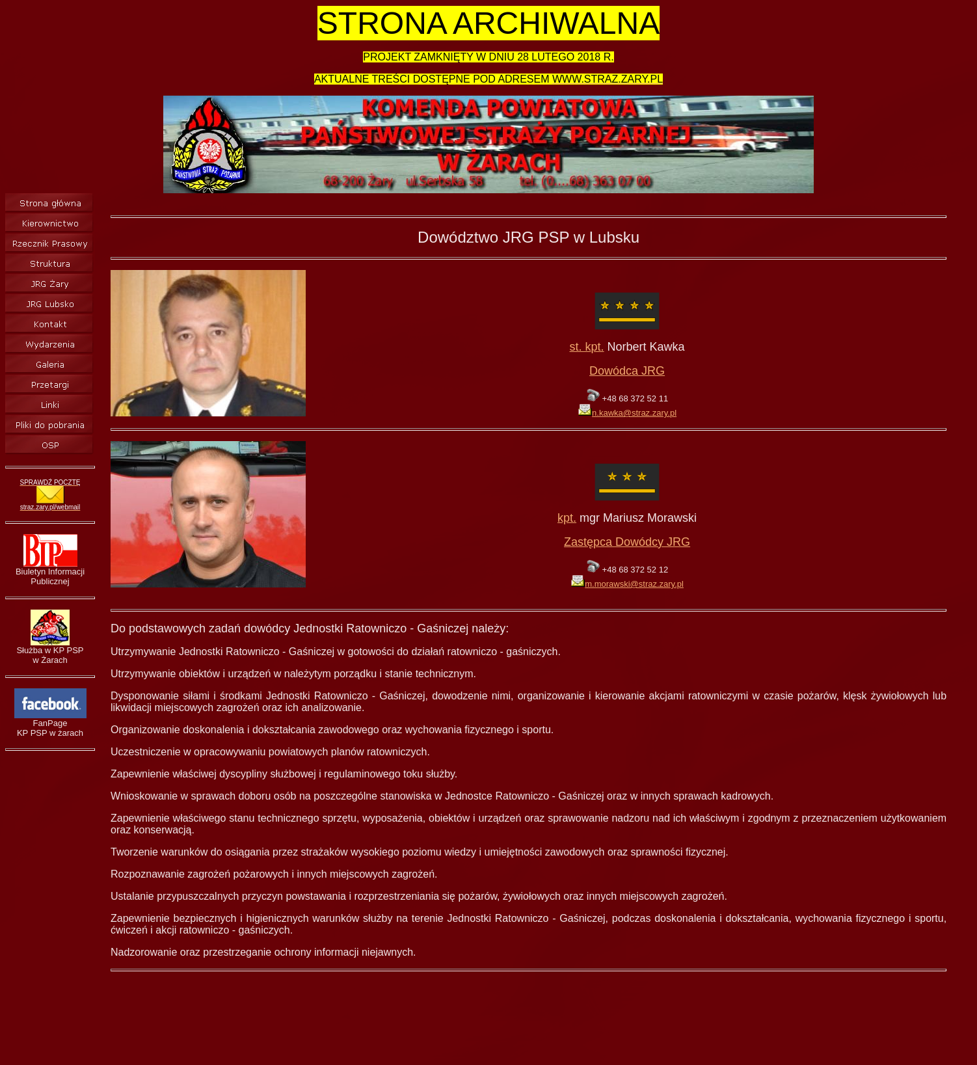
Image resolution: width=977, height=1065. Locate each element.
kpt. (566, 517)
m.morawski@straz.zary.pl (627, 584)
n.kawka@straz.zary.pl (627, 413)
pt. (597, 346)
